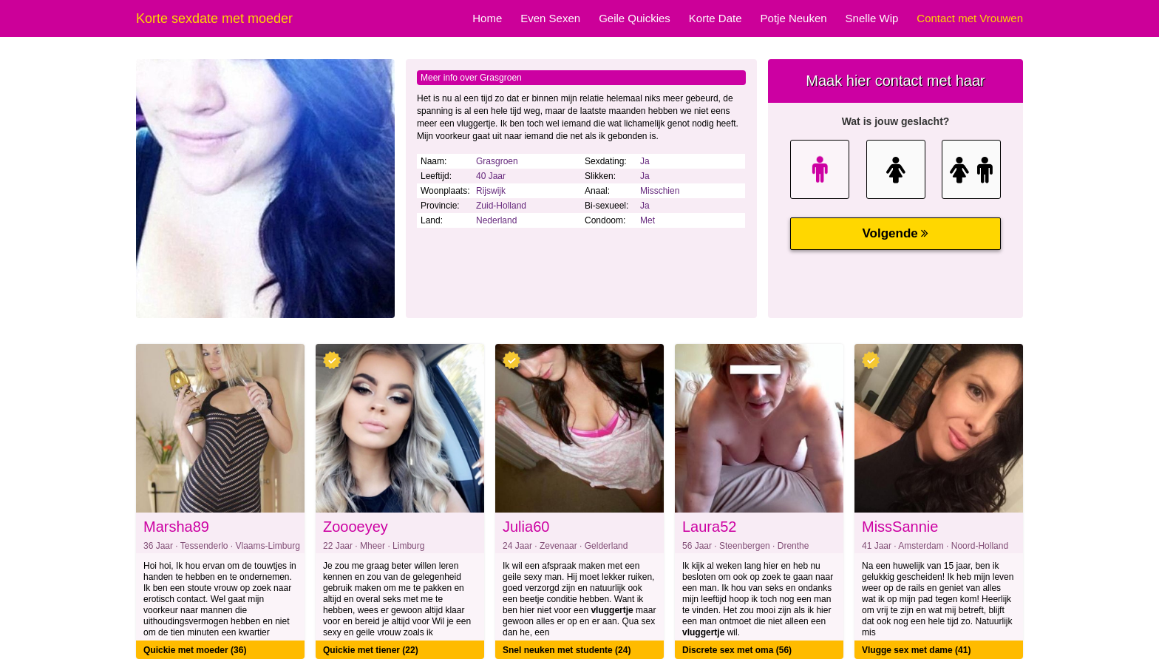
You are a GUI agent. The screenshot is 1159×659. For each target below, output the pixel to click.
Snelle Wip (872, 18)
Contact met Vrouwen (970, 18)
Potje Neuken (794, 18)
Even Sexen (550, 18)
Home (487, 18)
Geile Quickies (634, 18)
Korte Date (715, 18)
